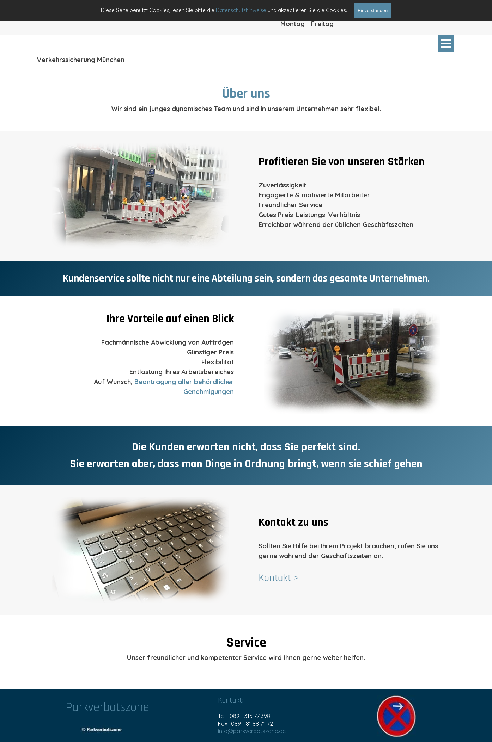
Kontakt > (279, 578)
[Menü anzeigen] (446, 43)
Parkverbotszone (107, 707)
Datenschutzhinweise (241, 10)
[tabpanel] (246, 98)
